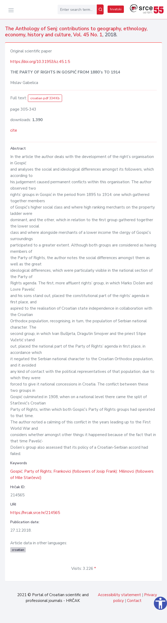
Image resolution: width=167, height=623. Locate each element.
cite (13, 130)
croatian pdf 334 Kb (45, 98)
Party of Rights (38, 471)
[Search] (100, 9)
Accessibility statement (119, 594)
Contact (134, 600)
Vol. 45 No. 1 (87, 34)
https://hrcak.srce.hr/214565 (35, 512)
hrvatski (116, 9)
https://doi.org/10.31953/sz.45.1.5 (40, 61)
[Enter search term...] (77, 9)
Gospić (16, 471)
